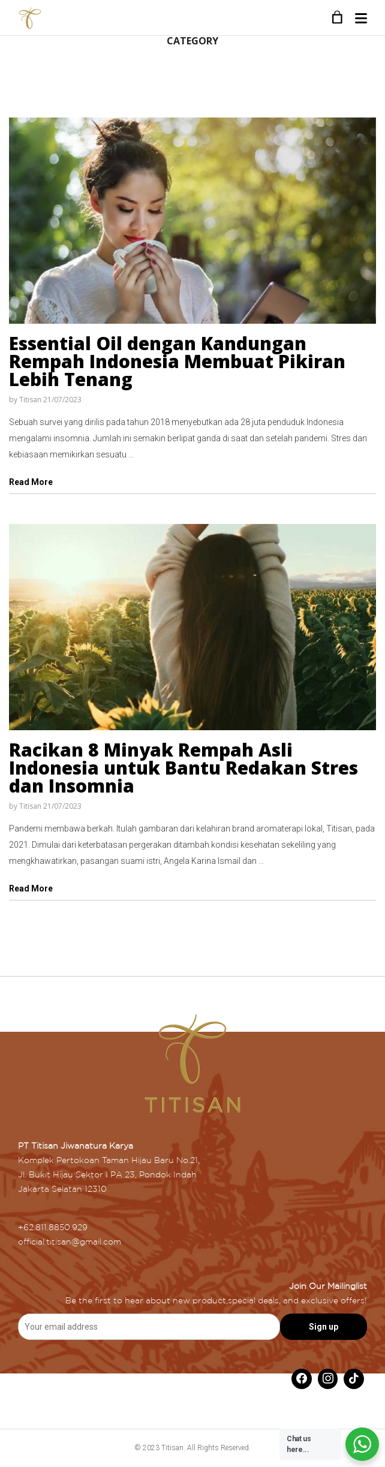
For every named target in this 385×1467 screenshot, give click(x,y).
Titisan (30, 399)
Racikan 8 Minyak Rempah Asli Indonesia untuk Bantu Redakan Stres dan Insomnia (183, 767)
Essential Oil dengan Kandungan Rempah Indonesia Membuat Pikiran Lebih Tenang (177, 361)
